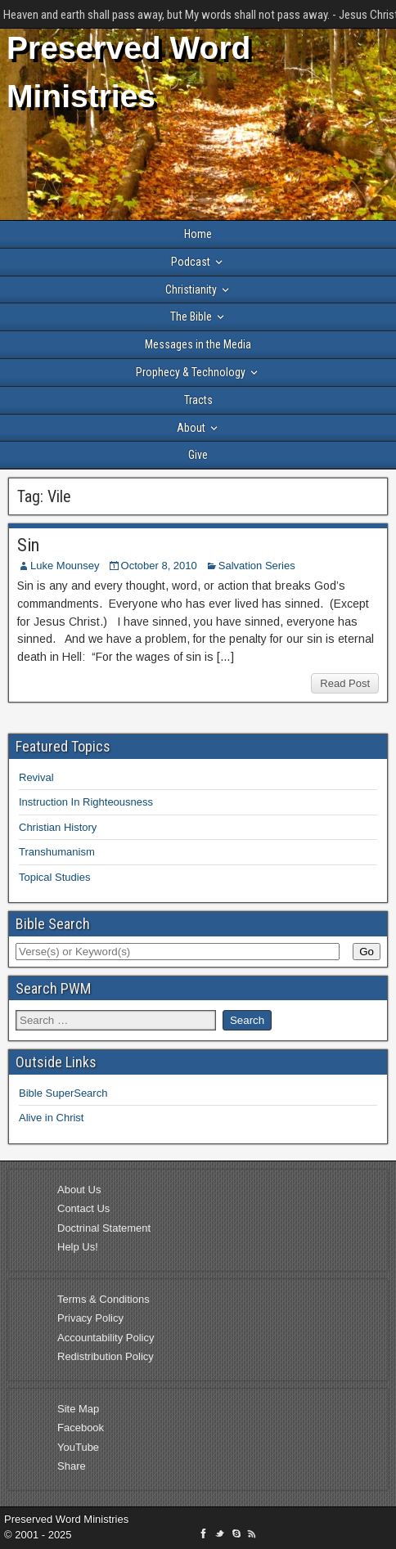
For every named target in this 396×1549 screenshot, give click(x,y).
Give (198, 454)
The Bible (191, 316)
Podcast (190, 261)
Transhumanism (57, 852)
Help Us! (77, 1247)
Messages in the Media (198, 344)
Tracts (198, 399)
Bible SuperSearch (63, 1093)
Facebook (80, 1427)
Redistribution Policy (105, 1356)
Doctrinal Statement (104, 1228)
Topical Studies (54, 877)
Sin (28, 545)
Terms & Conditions (103, 1299)
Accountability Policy (106, 1337)
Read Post (345, 683)
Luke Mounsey (65, 565)
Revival (36, 777)
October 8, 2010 (159, 565)
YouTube (78, 1447)
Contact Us (83, 1208)
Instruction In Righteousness (86, 802)
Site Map (78, 1409)
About (191, 427)
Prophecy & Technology (190, 372)
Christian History (58, 827)
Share (71, 1466)
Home (198, 233)
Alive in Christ (51, 1117)
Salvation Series (256, 565)
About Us (79, 1189)
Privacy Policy (90, 1318)
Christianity (191, 289)
